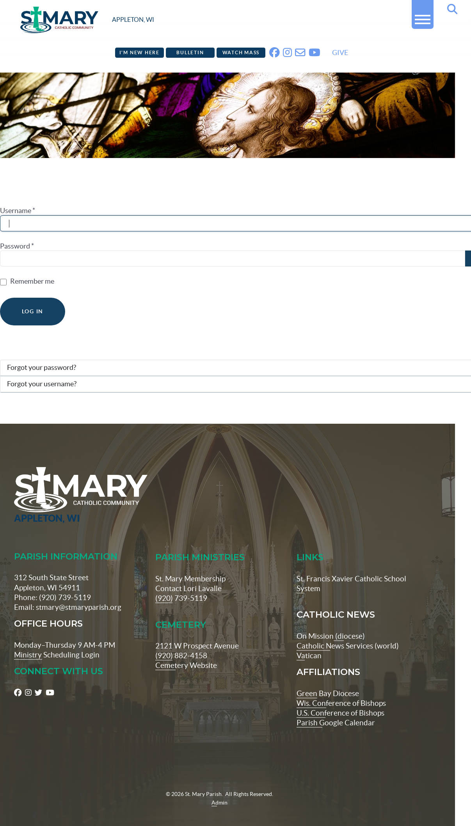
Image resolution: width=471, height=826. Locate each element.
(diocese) (349, 624)
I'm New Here (139, 52)
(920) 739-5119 (181, 586)
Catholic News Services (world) (348, 633)
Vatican (309, 643)
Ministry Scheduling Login (57, 642)
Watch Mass (241, 52)
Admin (220, 790)
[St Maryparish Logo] (50, 483)
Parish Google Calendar (336, 710)
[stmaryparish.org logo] (87, 20)
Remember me (32, 281)
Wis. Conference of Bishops (341, 691)
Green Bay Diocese (328, 681)
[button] (422, 16)
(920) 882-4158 (181, 643)
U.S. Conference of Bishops (340, 700)
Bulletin (190, 52)
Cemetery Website (186, 653)
